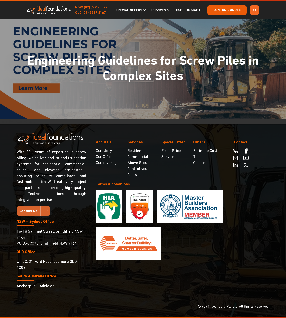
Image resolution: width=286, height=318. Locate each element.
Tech (178, 10)
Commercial (138, 157)
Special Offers (128, 10)
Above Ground (140, 163)
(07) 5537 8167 (94, 13)
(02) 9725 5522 (95, 7)
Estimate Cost (205, 151)
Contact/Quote (227, 10)
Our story (104, 151)
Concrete (201, 163)
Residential (137, 151)
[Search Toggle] (254, 10)
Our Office (104, 157)
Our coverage (107, 163)
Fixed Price (171, 151)
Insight (194, 10)
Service (167, 157)
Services (158, 10)
